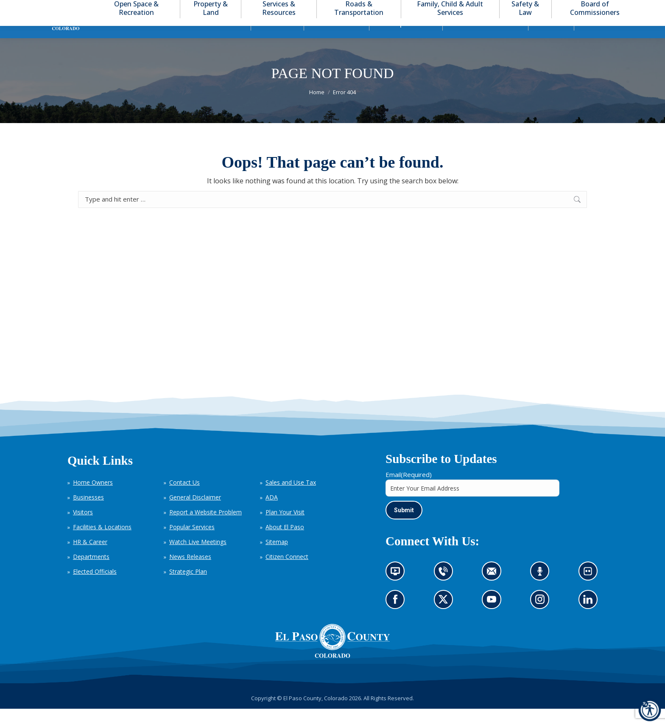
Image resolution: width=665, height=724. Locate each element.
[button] (610, 8)
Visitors (83, 527)
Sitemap (276, 557)
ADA (271, 512)
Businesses (88, 512)
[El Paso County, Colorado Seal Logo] (332, 656)
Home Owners (93, 498)
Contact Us (184, 498)
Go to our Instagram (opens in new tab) (542, 617)
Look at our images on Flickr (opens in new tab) (590, 589)
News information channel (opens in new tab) (398, 589)
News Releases (190, 572)
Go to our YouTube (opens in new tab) (494, 617)
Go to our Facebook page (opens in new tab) (397, 617)
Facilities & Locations (102, 542)
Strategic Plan (188, 587)
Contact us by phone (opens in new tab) (445, 589)
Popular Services (192, 542)
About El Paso (284, 542)
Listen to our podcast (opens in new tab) (542, 589)
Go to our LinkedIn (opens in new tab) (590, 617)
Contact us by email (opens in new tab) (494, 589)
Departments (91, 572)
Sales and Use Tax (290, 498)
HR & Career (90, 557)
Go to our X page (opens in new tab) (445, 617)
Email (409, 489)
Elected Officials (95, 587)
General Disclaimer (195, 512)
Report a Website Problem (205, 527)
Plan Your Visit (285, 527)
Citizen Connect (286, 572)
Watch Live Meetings (197, 557)
